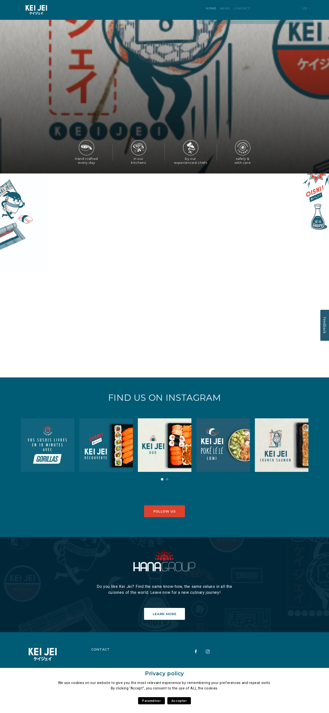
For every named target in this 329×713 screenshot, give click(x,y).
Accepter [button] (179, 701)
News (86, 10)
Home (72, 10)
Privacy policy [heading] (164, 673)
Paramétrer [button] (151, 701)
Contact (102, 10)
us (307, 10)
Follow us (164, 511)
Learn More (164, 614)
